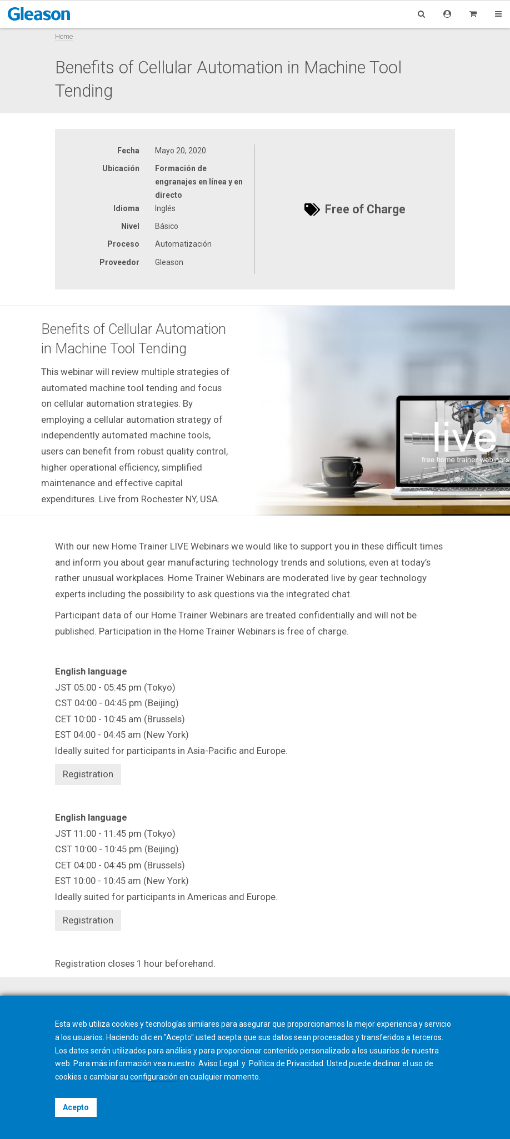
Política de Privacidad (286, 1063)
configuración (154, 1076)
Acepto (76, 1107)
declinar (387, 1063)
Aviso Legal (219, 1063)
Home (64, 36)
